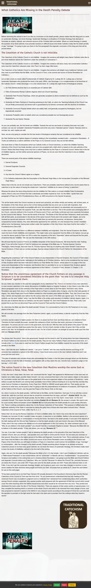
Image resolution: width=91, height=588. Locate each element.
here (13, 343)
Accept (57, 585)
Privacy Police (47, 585)
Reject (64, 585)
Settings (72, 585)
